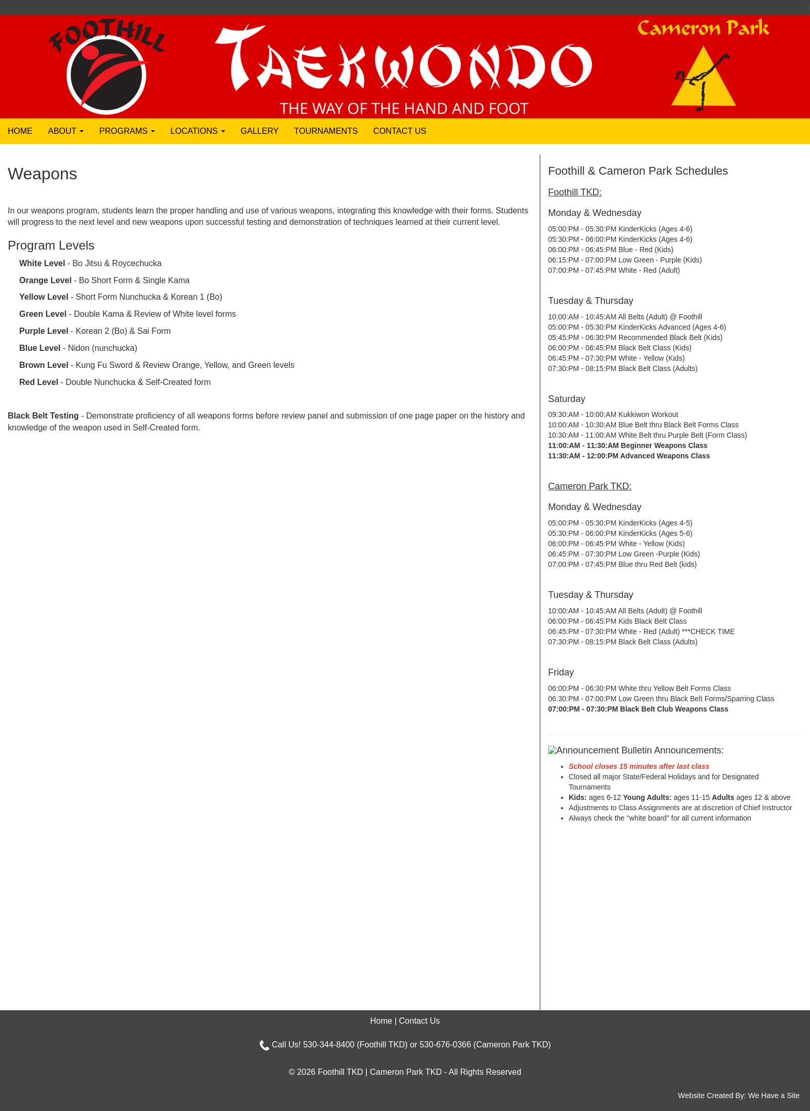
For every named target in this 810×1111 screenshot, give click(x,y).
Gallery (260, 131)
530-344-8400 (329, 1044)
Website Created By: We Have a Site (739, 1095)
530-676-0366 (445, 1044)
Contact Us (400, 131)
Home (20, 131)
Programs (127, 131)
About (66, 131)
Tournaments (325, 131)
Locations (197, 131)
